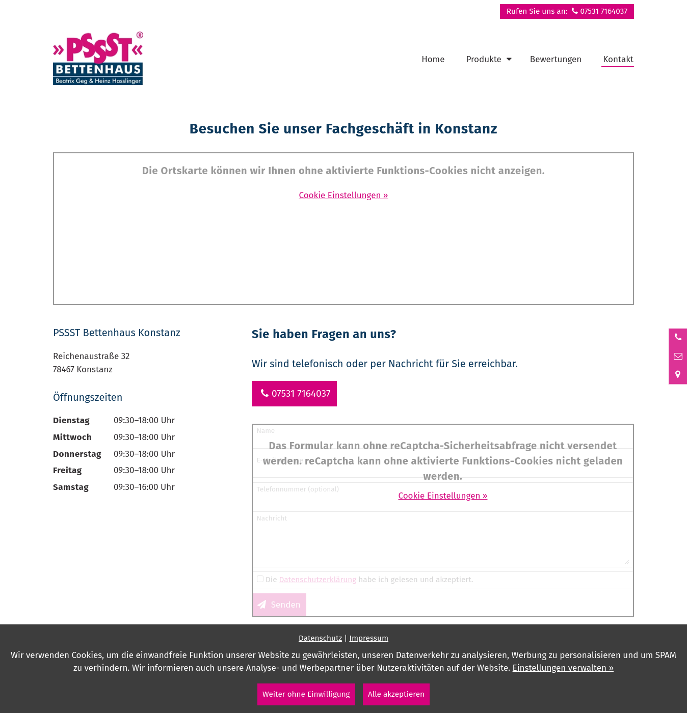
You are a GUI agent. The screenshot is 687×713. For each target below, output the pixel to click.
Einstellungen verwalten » (563, 668)
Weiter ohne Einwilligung (306, 694)
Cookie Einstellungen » (343, 195)
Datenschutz (320, 638)
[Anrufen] (678, 337)
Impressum (368, 638)
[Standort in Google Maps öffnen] (678, 375)
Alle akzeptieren (396, 694)
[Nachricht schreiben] (678, 356)
